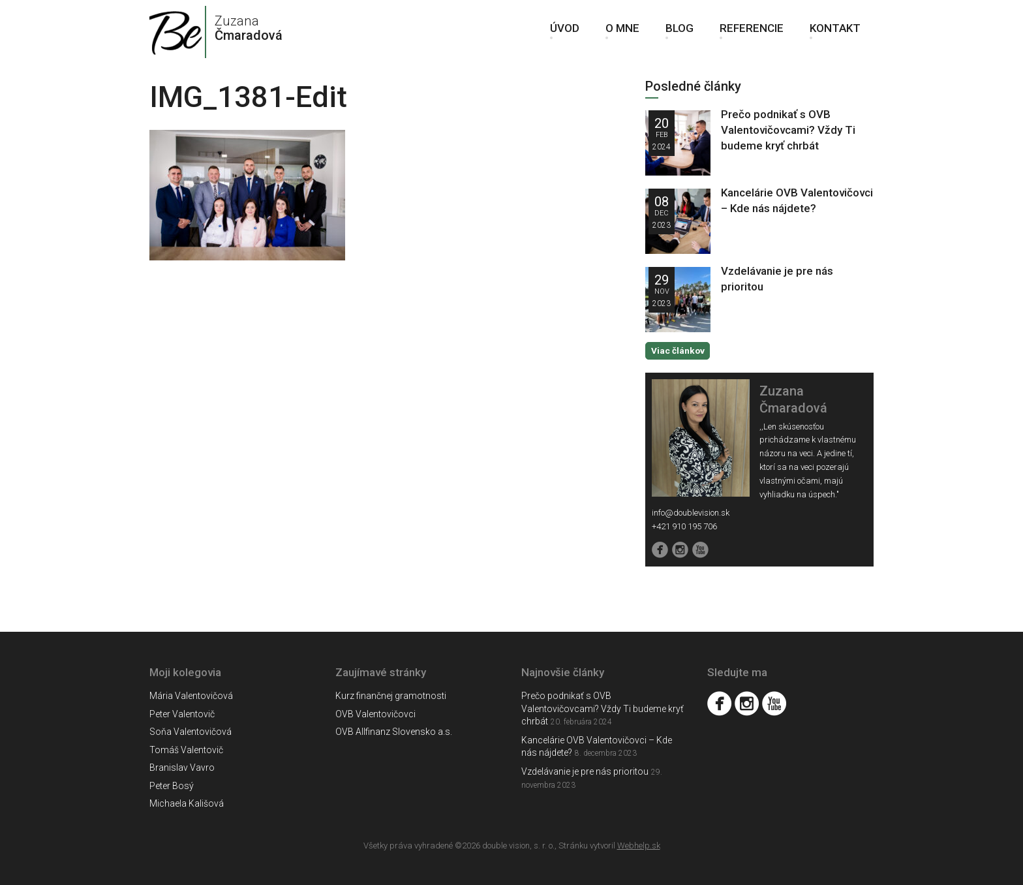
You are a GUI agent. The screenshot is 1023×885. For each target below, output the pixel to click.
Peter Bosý (171, 785)
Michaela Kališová (186, 803)
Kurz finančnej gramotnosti (390, 696)
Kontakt (835, 32)
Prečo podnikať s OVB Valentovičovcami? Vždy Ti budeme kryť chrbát (788, 130)
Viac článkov (677, 350)
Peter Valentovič (182, 713)
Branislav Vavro (182, 767)
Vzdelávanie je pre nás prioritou (585, 771)
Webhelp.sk (638, 845)
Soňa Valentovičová (190, 731)
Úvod (564, 32)
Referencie (752, 32)
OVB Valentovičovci (375, 713)
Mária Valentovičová (191, 696)
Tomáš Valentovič (186, 749)
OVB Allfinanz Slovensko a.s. (393, 731)
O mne (622, 32)
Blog (679, 32)
